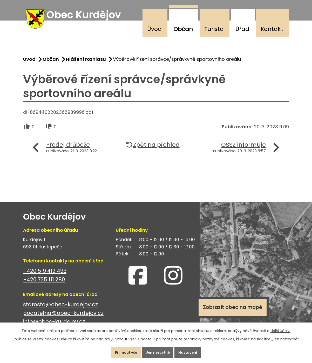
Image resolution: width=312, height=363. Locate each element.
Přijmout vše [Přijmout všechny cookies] (120, 351)
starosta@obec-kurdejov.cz (60, 309)
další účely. (280, 328)
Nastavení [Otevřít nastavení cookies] (193, 351)
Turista (214, 29)
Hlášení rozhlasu (86, 64)
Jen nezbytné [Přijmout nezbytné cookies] (158, 351)
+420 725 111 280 (44, 284)
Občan (183, 29)
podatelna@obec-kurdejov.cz (63, 318)
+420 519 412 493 (44, 276)
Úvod (154, 29)
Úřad (242, 29)
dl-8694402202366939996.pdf (58, 117)
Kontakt (272, 29)
